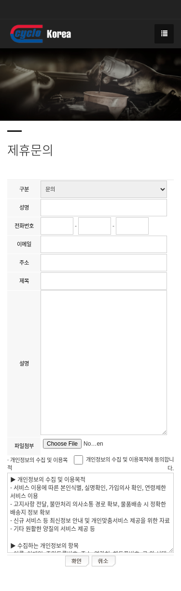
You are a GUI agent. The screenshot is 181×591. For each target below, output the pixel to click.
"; (104, 189)
